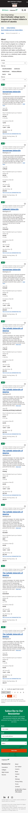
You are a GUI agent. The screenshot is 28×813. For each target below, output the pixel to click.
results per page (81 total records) (12, 689)
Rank (3, 63)
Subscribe (14, 750)
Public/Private (5, 71)
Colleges (4, 769)
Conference (17, 68)
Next (9, 696)
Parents (4, 774)
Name (2, 726)
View (14, 5)
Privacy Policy (19, 781)
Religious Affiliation (17, 71)
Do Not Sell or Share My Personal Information (20, 791)
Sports (4, 74)
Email (2, 733)
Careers (17, 769)
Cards (3, 79)
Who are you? (4, 740)
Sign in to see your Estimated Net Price (12, 133)
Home (2, 28)
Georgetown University (12, 92)
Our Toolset (18, 766)
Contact (17, 774)
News (16, 771)
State (2, 33)
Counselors (5, 767)
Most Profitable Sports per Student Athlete (12, 30)
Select (3, 743)
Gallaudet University (11, 209)
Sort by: (3, 60)
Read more (18, 344)
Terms (16, 784)
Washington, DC (7, 94)
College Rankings (11, 28)
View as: (3, 77)
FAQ (16, 776)
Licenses (17, 786)
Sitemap (17, 779)
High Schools (5, 772)
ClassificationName (7, 68)
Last (14, 696)
